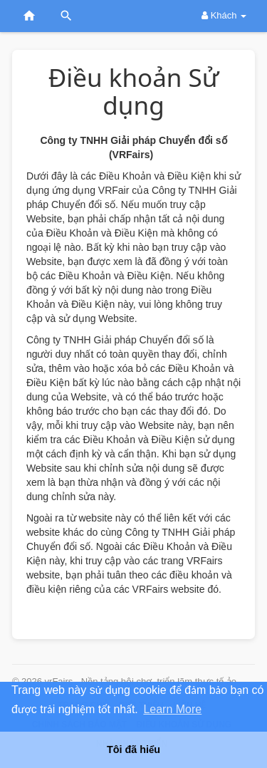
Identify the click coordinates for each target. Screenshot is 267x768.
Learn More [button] (172, 709)
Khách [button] (223, 15)
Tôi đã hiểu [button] (133, 749)
